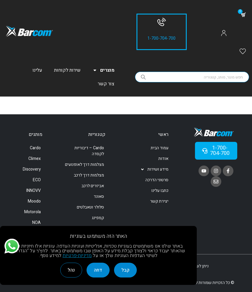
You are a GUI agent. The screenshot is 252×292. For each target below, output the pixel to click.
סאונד (99, 196)
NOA (36, 222)
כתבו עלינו (159, 190)
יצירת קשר (159, 201)
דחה (98, 270)
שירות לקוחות (67, 70)
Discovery (32, 169)
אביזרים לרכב (93, 186)
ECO (37, 180)
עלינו (37, 70)
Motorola (32, 212)
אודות (163, 158)
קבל (125, 270)
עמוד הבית (159, 148)
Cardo (35, 148)
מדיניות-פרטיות (77, 255)
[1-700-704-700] (161, 22)
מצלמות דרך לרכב (89, 175)
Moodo (34, 201)
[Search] (143, 77)
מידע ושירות (154, 169)
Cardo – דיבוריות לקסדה (89, 151)
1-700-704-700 (161, 38)
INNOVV (33, 190)
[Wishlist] (243, 52)
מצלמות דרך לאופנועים (84, 164)
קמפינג (98, 218)
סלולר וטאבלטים (90, 207)
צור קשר (106, 83)
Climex (34, 158)
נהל (71, 270)
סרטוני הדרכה (156, 180)
